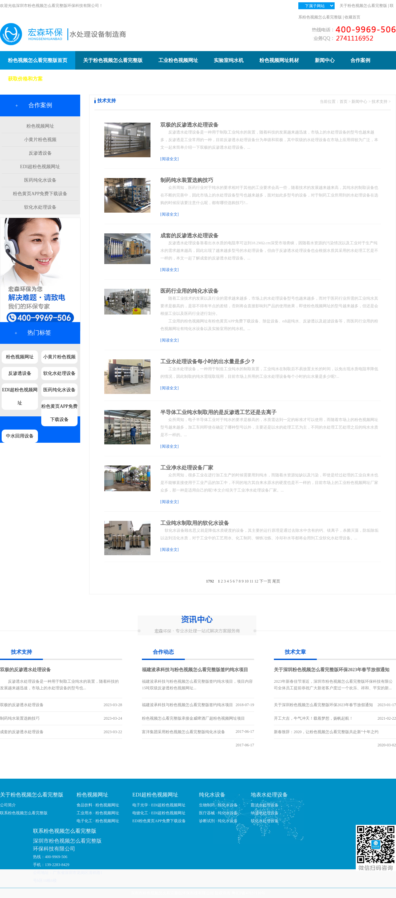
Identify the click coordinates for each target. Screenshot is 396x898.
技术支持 (379, 101)
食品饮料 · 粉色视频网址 (98, 805)
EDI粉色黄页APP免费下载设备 (159, 821)
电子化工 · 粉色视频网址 (98, 821)
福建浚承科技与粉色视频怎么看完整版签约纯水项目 (195, 669)
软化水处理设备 (40, 207)
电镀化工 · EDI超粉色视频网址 (158, 813)
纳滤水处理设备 (265, 813)
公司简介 (8, 805)
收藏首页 (352, 17)
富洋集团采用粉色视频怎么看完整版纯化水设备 (183, 732)
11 (251, 581)
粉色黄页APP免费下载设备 (40, 193)
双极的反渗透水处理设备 (189, 125)
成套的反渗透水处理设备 (189, 235)
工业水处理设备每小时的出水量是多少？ (207, 361)
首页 (343, 101)
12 (256, 581)
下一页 (265, 581)
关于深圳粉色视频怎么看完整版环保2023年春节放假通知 (331, 669)
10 (246, 581)
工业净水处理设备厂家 (186, 467)
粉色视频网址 (40, 126)
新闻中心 (359, 101)
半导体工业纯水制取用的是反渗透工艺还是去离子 (218, 412)
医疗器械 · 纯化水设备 (218, 813)
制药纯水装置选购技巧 (186, 180)
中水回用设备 (20, 436)
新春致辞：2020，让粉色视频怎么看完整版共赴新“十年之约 (326, 732)
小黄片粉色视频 (40, 139)
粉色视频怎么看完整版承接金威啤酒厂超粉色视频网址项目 (193, 718)
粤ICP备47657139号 (249, 893)
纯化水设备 (212, 794)
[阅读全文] (169, 159)
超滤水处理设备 (265, 805)
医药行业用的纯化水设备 (189, 291)
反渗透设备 (40, 153)
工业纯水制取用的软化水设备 (194, 523)
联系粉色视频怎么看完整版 (24, 813)
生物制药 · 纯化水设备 (218, 805)
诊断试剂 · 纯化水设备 (218, 821)
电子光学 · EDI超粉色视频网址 (158, 805)
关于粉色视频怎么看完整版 (363, 5)
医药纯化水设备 (40, 180)
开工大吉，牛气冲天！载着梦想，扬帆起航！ (313, 718)
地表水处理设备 (269, 794)
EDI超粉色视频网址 (40, 166)
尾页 (276, 581)
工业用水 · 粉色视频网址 (98, 813)
